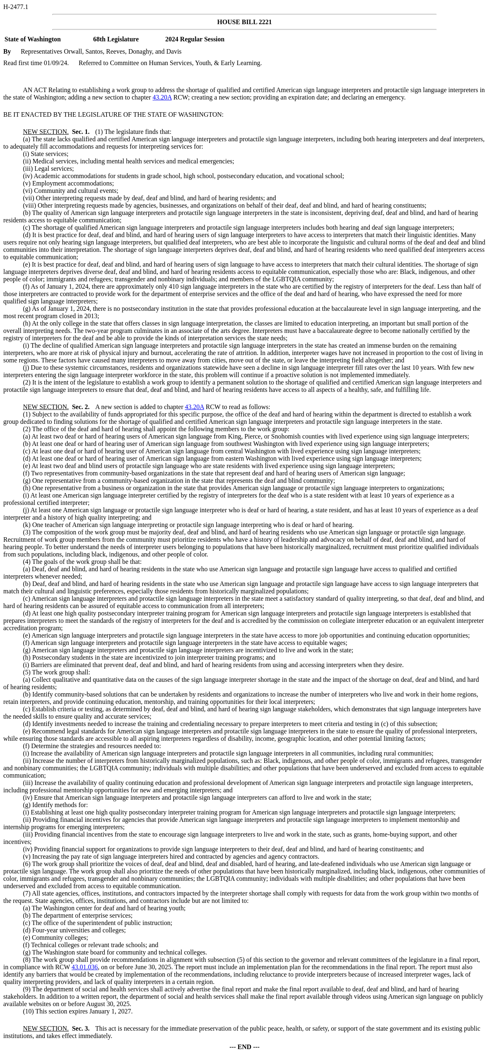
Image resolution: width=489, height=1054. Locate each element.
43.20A (162, 97)
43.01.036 (85, 967)
